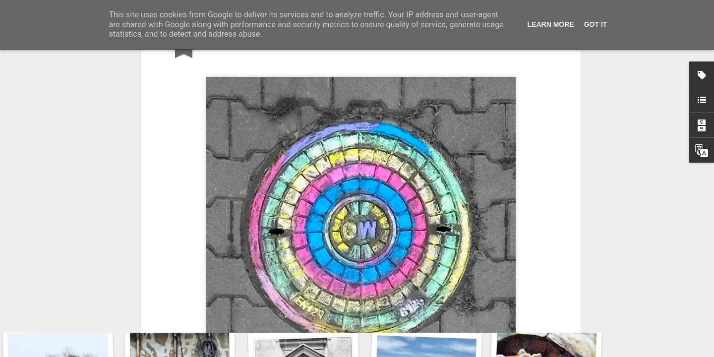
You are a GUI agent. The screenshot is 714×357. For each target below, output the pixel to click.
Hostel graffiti (303, 306)
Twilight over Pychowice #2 (70, 305)
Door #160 (426, 305)
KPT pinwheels (543, 310)
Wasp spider (187, 311)
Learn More (551, 24)
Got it (595, 24)
